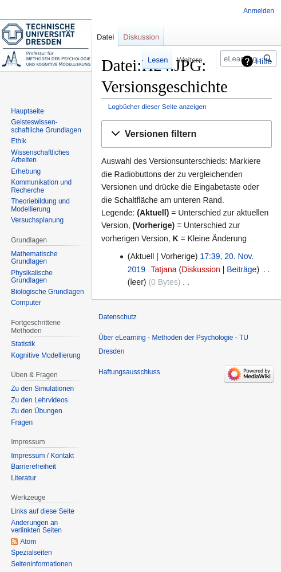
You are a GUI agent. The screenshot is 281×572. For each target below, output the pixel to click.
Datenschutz (117, 317)
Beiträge (241, 269)
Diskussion (200, 269)
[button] (186, 134)
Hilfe (264, 61)
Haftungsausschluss (129, 372)
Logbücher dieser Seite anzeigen (157, 106)
